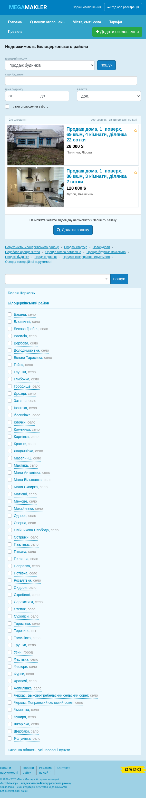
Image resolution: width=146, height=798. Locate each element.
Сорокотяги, (28, 602)
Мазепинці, (27, 458)
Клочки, (24, 422)
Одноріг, (25, 516)
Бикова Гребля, (31, 329)
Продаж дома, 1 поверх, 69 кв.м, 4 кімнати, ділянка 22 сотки (96, 134)
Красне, (24, 444)
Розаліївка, (27, 580)
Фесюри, (25, 667)
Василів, (25, 336)
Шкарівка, (26, 724)
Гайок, (23, 365)
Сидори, (25, 587)
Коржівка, (26, 437)
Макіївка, (26, 465)
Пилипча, (26, 559)
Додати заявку (73, 230)
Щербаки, (26, 731)
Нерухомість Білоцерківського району (32, 247)
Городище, (27, 386)
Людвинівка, (28, 451)
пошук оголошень (47, 22)
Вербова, (26, 343)
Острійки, (26, 537)
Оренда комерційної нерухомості (28, 262)
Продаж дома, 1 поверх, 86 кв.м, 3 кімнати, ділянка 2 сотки (96, 176)
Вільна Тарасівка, (33, 357)
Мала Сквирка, (30, 487)
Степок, (24, 609)
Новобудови (101, 247)
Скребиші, (27, 595)
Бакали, (25, 314)
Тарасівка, (27, 623)
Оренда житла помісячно (63, 252)
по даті (132, 119)
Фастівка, (26, 659)
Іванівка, (25, 408)
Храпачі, (25, 681)
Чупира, (25, 717)
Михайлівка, (28, 508)
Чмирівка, (26, 710)
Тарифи (115, 22)
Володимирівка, (31, 350)
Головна (15, 22)
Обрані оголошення (87, 7)
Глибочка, (26, 379)
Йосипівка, (27, 415)
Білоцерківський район (28, 303)
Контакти (63, 768)
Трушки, (25, 645)
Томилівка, (27, 638)
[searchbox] (14, 80)
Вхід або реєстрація (123, 7)
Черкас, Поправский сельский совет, (48, 702)
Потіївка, (25, 573)
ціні (124, 119)
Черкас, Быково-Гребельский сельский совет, (56, 695)
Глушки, (25, 372)
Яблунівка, (27, 738)
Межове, (25, 501)
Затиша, (25, 401)
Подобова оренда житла (22, 252)
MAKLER (28, 7)
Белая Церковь (21, 293)
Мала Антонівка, (32, 472)
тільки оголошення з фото (29, 106)
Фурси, (24, 674)
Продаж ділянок (46, 257)
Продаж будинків (17, 257)
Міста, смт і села (87, 22)
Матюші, (25, 494)
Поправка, (27, 566)
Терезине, (25, 631)
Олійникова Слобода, (36, 530)
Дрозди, (25, 393)
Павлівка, (26, 544)
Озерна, (25, 523)
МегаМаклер (9, 783)
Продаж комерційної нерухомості (86, 257)
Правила (15, 32)
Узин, (23, 652)
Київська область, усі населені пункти (39, 750)
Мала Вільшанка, (33, 480)
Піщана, (25, 552)
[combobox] (71, 80)
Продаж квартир (75, 247)
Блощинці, (27, 322)
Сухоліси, (26, 616)
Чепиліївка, (28, 688)
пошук (106, 65)
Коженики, (27, 429)
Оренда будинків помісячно (106, 252)
